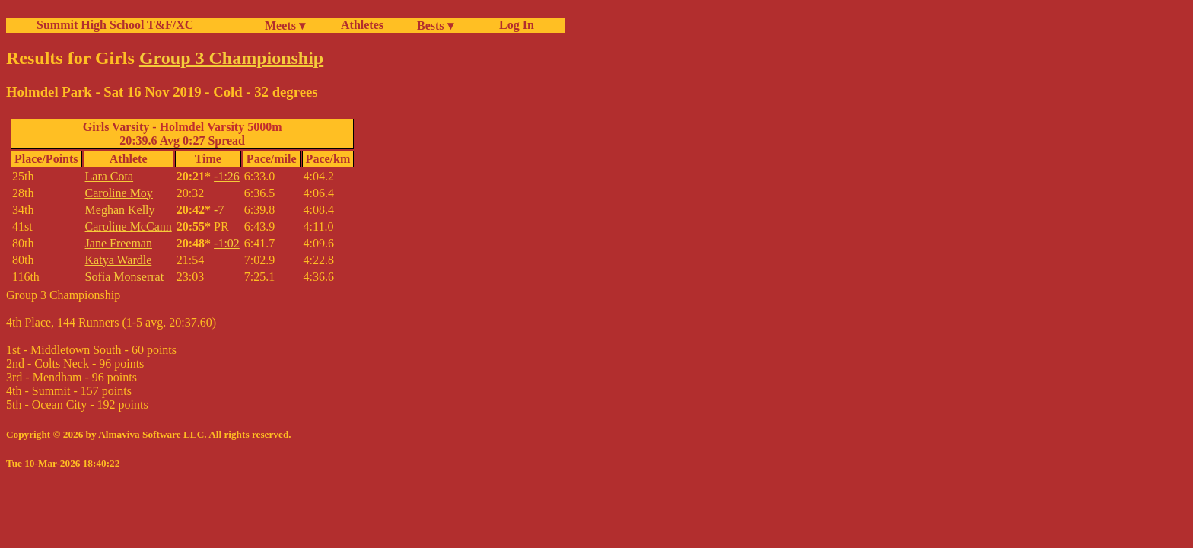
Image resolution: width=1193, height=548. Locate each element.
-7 (219, 209)
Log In (513, 24)
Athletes (362, 24)
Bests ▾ (435, 25)
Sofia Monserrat (124, 276)
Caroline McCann (128, 226)
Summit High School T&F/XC (115, 24)
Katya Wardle (118, 259)
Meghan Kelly (120, 209)
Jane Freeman (118, 243)
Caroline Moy (119, 192)
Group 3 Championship (231, 58)
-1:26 (227, 176)
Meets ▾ (285, 25)
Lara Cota (109, 176)
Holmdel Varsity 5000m (221, 126)
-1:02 (227, 243)
